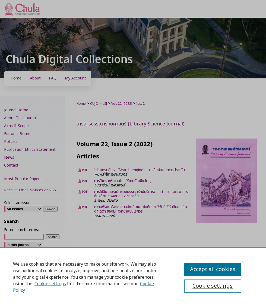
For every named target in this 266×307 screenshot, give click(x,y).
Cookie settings (50, 284)
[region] (133, 277)
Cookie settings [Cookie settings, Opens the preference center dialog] (212, 286)
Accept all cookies (212, 269)
